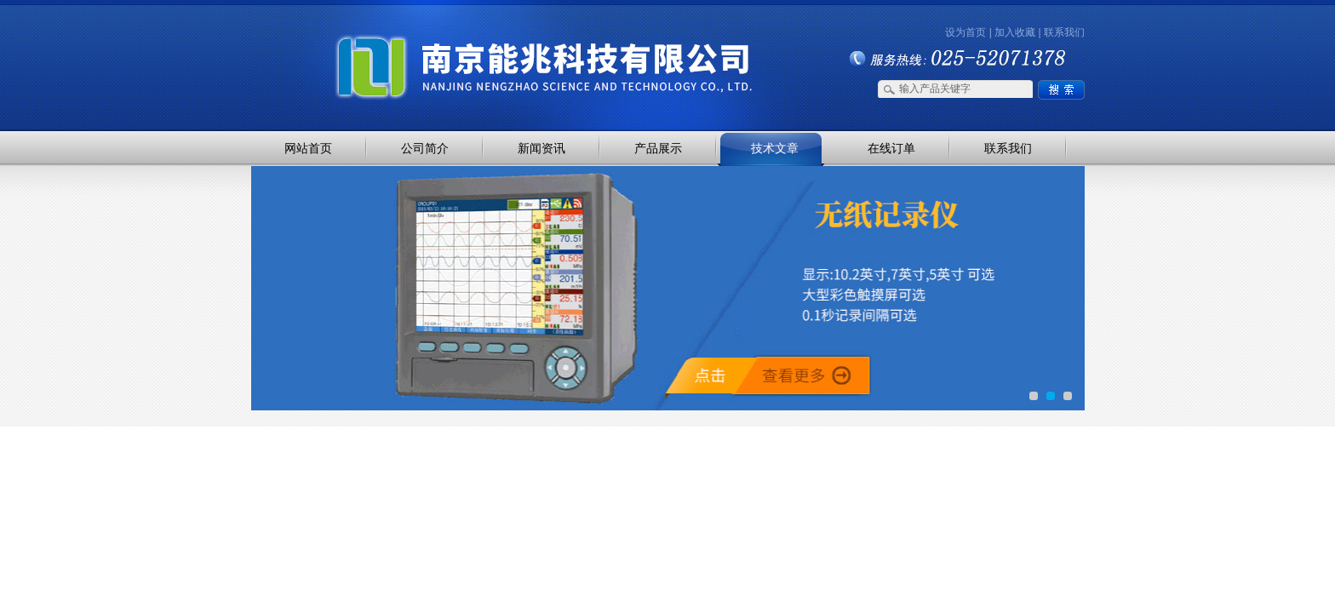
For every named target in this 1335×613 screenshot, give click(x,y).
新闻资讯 (541, 148)
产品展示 (658, 148)
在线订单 (891, 148)
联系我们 (1064, 32)
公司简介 (425, 148)
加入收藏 (1014, 32)
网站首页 (308, 148)
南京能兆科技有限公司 (429, 36)
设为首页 (965, 32)
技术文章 (775, 148)
